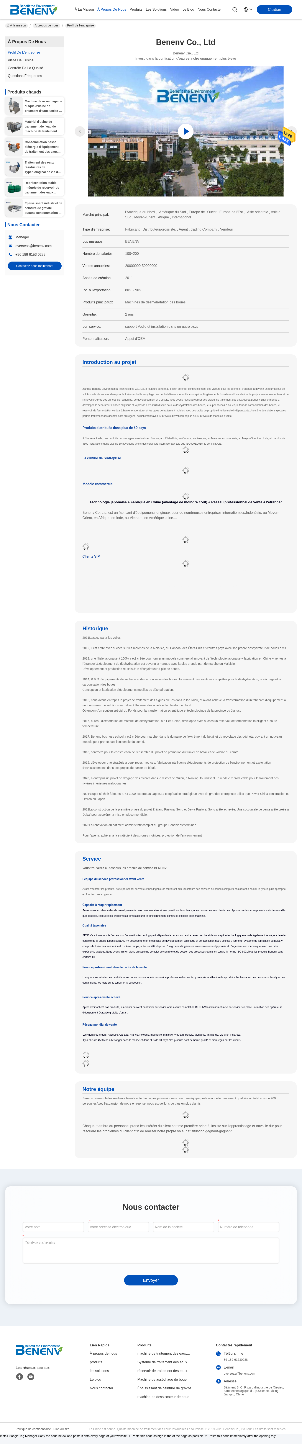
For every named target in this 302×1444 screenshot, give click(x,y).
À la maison (84, 9)
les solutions (156, 9)
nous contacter (210, 9)
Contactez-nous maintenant (34, 266)
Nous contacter (101, 1388)
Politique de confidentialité (33, 1429)
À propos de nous (111, 9)
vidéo (174, 9)
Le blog (95, 1379)
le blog (188, 9)
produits (136, 9)
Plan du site (61, 1429)
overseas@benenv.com (33, 246)
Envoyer (151, 1280)
